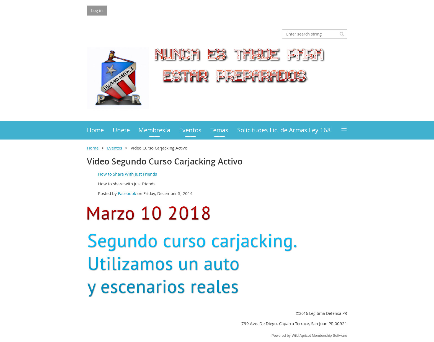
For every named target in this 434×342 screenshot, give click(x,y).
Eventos (114, 148)
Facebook (127, 193)
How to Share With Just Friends (127, 174)
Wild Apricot (301, 335)
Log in (97, 10)
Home (93, 148)
